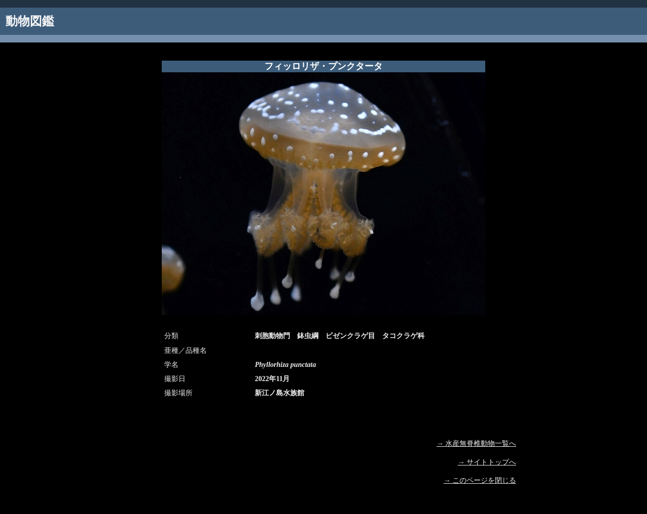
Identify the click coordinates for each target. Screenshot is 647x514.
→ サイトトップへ (487, 462)
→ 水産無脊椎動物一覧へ (477, 443)
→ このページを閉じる (480, 480)
